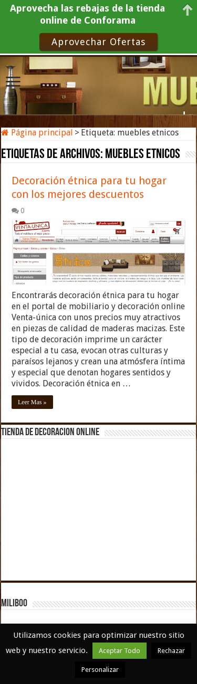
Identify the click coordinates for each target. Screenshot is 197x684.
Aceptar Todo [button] (119, 651)
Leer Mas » (32, 402)
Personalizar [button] (100, 670)
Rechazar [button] (171, 651)
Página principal (37, 133)
